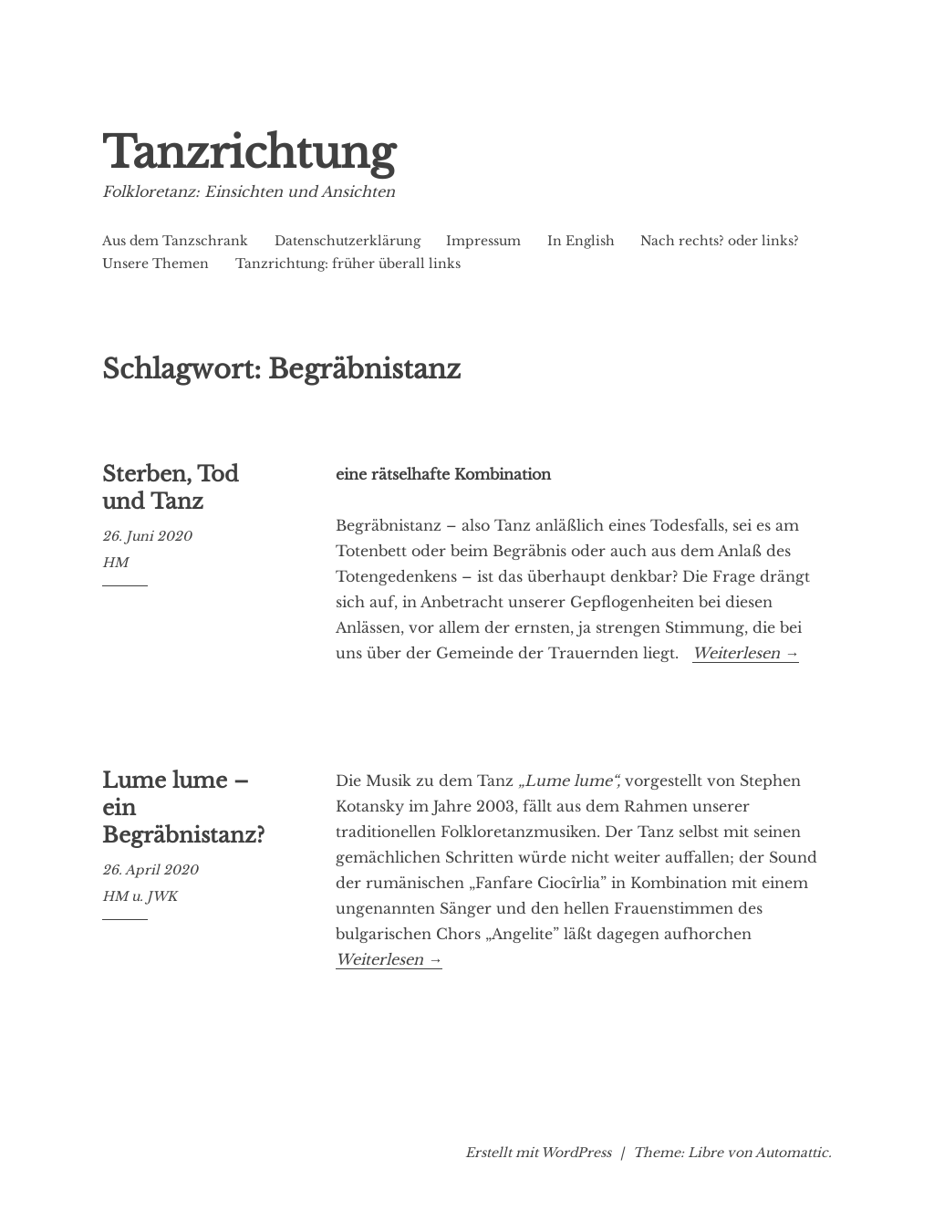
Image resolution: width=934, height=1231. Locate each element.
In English (581, 241)
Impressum (483, 241)
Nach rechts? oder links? (719, 241)
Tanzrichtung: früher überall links (348, 263)
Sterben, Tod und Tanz (170, 487)
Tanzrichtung (248, 153)
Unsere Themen (155, 263)
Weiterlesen (745, 653)
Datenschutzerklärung (347, 241)
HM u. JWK (139, 896)
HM (115, 562)
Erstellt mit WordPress (538, 1152)
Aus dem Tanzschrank (175, 241)
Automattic (791, 1152)
